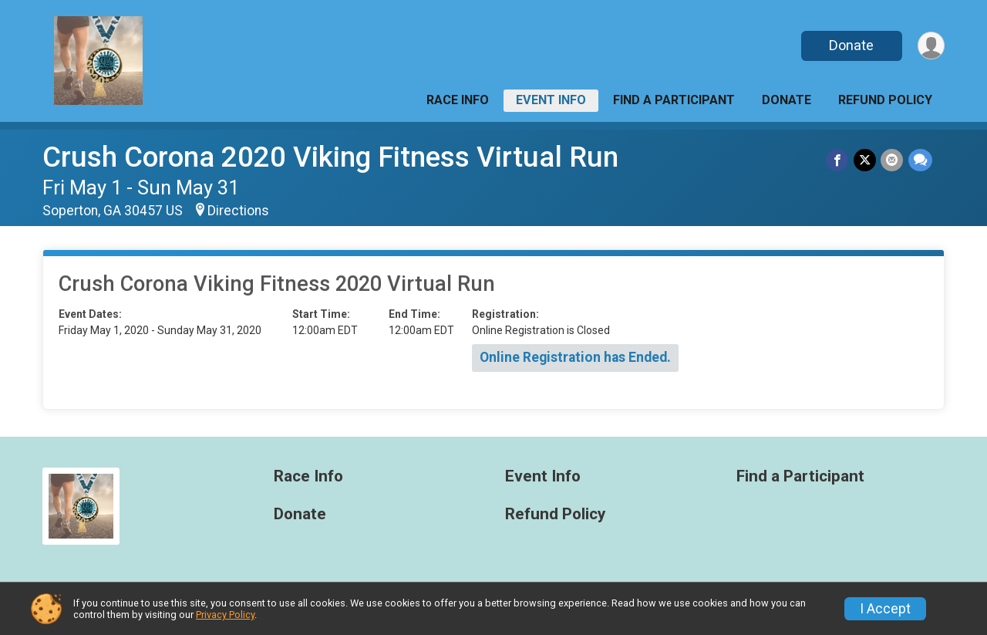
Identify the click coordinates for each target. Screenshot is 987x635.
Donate (850, 45)
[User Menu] (930, 46)
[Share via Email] (892, 160)
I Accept (885, 608)
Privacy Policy (225, 614)
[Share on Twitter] (865, 160)
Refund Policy (885, 100)
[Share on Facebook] (838, 160)
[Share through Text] (920, 160)
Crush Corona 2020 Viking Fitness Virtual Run (330, 157)
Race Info (457, 100)
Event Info (551, 100)
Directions (238, 210)
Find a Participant (674, 100)
